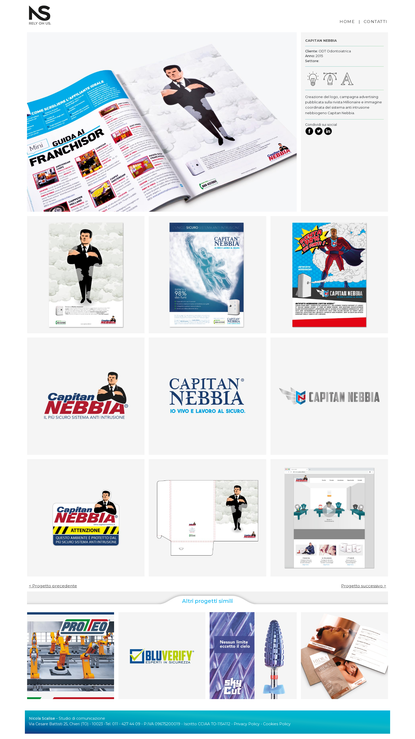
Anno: (310, 56)
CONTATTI (375, 21)
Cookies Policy (277, 724)
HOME (347, 21)
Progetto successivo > (363, 585)
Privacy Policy (247, 724)
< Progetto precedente (53, 585)
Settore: (312, 61)
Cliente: (311, 51)
